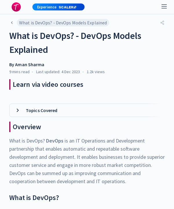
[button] (56, 6)
